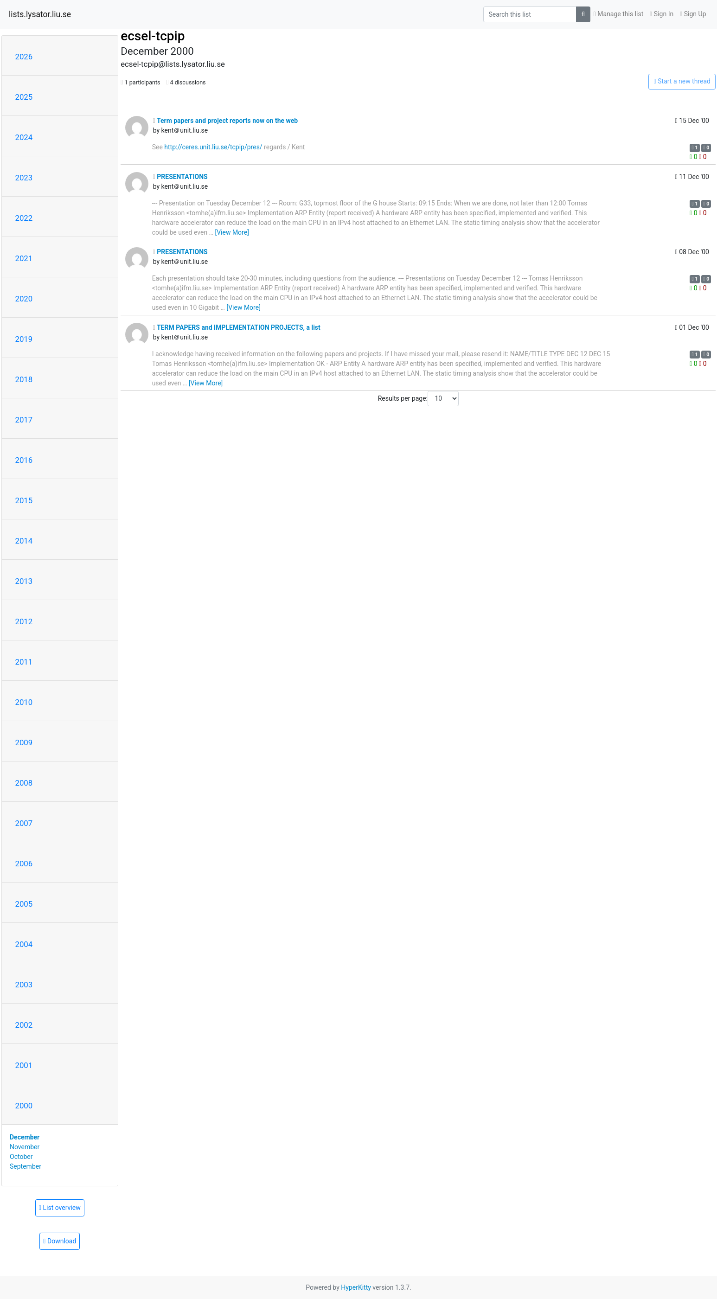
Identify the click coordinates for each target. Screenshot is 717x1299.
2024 (24, 137)
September (25, 1166)
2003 (24, 984)
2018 (24, 379)
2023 (24, 177)
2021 (24, 258)
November (24, 1147)
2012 (24, 621)
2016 (24, 460)
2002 (24, 1025)
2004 (24, 944)
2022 (24, 218)
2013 (24, 581)
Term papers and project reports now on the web (225, 120)
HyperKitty (356, 1287)
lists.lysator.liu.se (40, 14)
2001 (24, 1065)
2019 (24, 339)
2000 (24, 1105)
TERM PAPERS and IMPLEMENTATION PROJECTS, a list (236, 327)
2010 (24, 702)
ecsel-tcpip (153, 36)
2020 (24, 298)
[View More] (232, 232)
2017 (24, 419)
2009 (24, 742)
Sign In (661, 14)
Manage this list (619, 14)
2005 (24, 904)
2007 (24, 823)
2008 (24, 782)
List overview (60, 1207)
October (21, 1156)
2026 (24, 56)
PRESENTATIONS (180, 176)
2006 (24, 863)
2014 (24, 540)
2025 (24, 97)
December (24, 1137)
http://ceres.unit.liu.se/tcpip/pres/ (213, 147)
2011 (24, 661)
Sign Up (693, 14)
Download (59, 1241)
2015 (24, 500)
